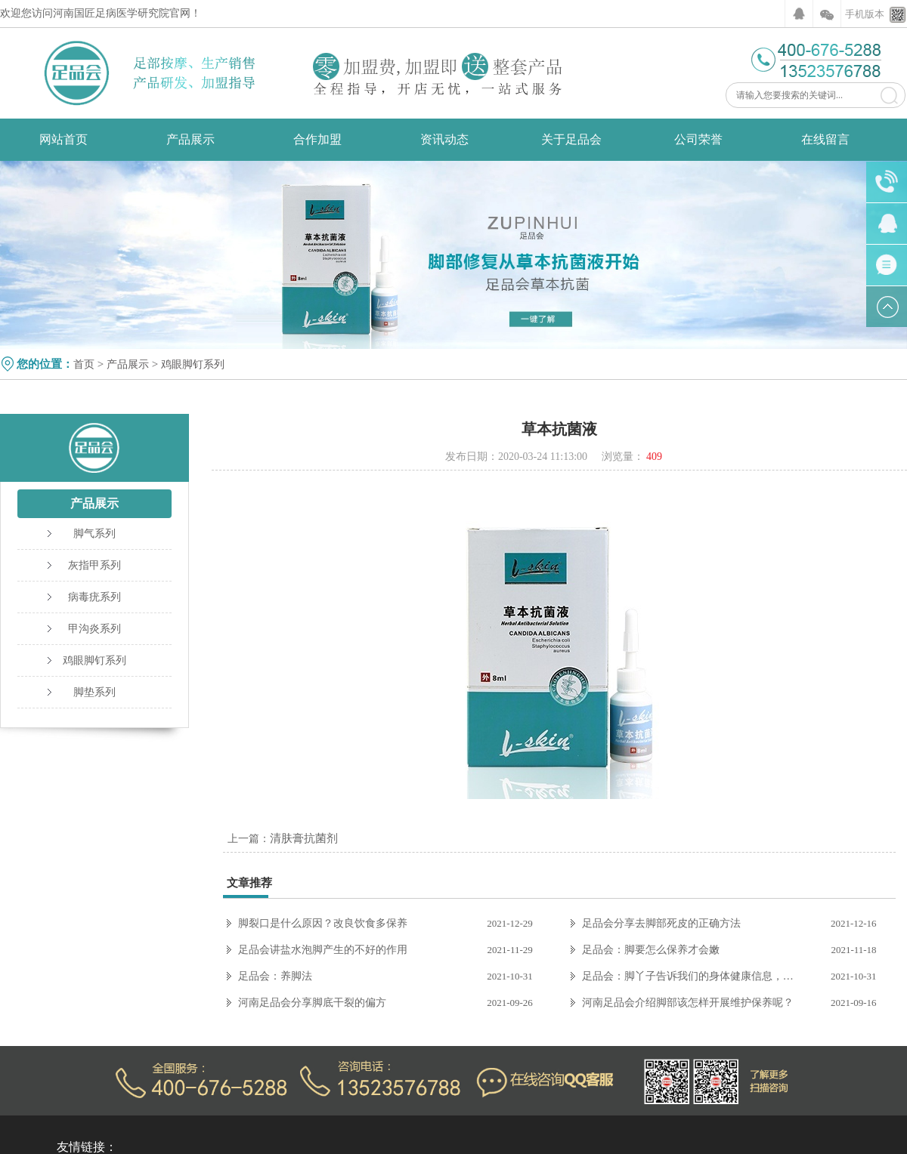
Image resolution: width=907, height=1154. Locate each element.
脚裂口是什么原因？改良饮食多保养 (322, 923)
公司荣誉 (698, 139)
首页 (83, 364)
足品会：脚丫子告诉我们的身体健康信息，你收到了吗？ (692, 976)
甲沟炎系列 (94, 628)
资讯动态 (444, 139)
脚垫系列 (94, 692)
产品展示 (190, 139)
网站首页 (63, 139)
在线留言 (825, 139)
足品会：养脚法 (275, 976)
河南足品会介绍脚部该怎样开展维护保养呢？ (688, 1002)
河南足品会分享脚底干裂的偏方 (312, 1002)
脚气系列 (94, 533)
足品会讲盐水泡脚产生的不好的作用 (322, 949)
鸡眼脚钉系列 (192, 364)
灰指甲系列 (94, 565)
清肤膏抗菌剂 (304, 838)
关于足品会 (571, 139)
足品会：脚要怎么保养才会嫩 (651, 949)
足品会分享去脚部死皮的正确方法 (661, 923)
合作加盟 (317, 139)
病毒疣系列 (94, 597)
